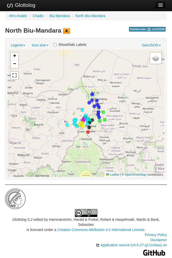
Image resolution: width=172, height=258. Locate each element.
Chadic (38, 16)
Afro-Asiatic (18, 16)
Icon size (40, 45)
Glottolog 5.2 (22, 219)
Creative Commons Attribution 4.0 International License (100, 230)
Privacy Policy (156, 235)
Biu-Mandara (59, 16)
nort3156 (156, 29)
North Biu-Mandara (90, 16)
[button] (67, 124)
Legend (18, 45)
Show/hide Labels (70, 45)
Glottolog (20, 5)
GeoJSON (151, 45)
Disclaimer (158, 240)
